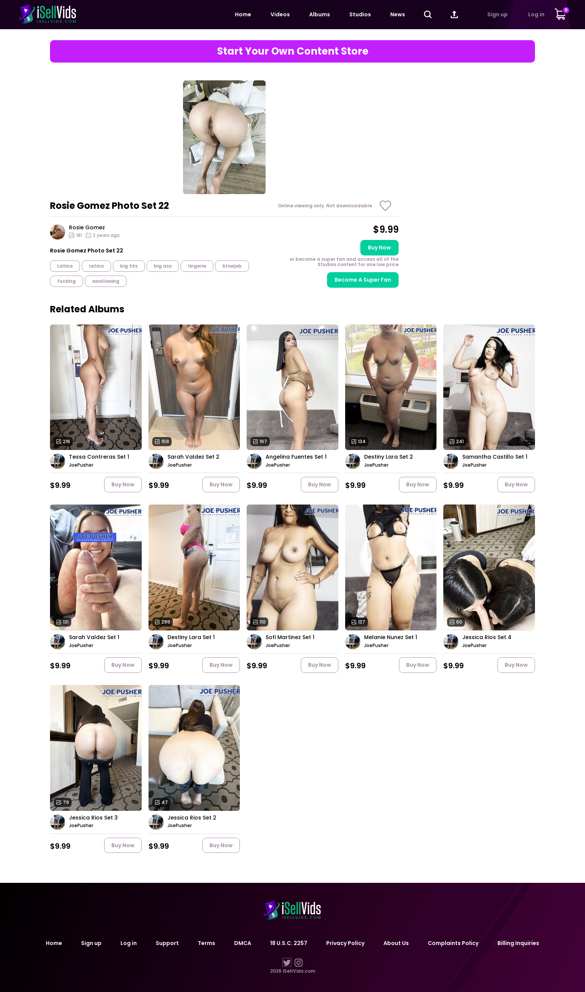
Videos (280, 14)
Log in (536, 14)
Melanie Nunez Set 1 (390, 637)
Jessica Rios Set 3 (93, 818)
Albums (319, 14)
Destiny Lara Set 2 (388, 457)
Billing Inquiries (518, 943)
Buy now (379, 247)
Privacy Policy (345, 943)
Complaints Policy (453, 943)
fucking (66, 281)
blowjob (232, 266)
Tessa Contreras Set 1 (99, 457)
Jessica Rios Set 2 (191, 818)
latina (96, 266)
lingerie (197, 266)
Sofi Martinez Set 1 (290, 637)
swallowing (105, 281)
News (397, 14)
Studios (360, 14)
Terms (206, 943)
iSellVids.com (299, 971)
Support (167, 943)
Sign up (497, 14)
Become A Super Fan (363, 280)
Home (243, 14)
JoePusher (81, 465)
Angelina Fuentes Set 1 (296, 457)
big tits (129, 266)
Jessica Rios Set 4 (486, 637)
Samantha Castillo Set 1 (494, 457)
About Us (396, 943)
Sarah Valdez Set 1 (94, 637)
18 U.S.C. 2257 (288, 943)
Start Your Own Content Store (292, 51)
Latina (65, 266)
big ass (163, 266)
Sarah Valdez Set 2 (193, 457)
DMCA (242, 943)
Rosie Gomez (87, 227)
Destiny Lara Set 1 (191, 637)
